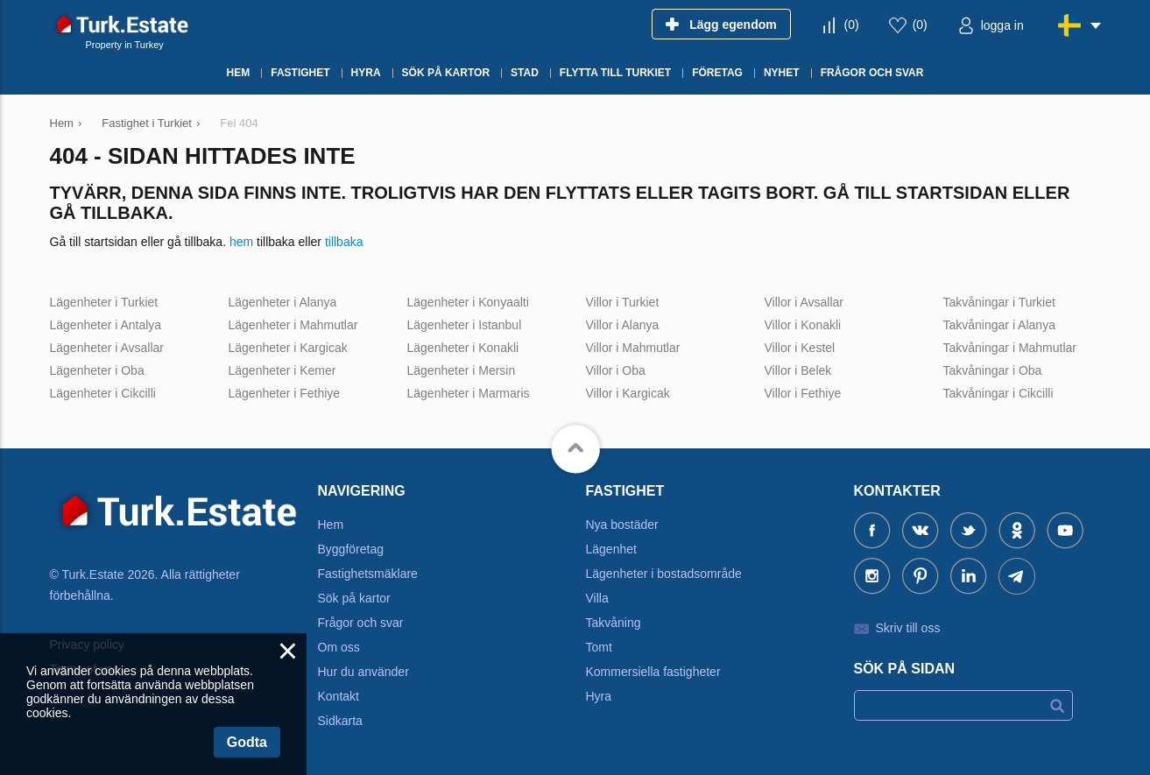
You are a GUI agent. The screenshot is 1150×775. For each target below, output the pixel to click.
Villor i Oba (616, 370)
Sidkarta (340, 721)
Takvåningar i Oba (992, 370)
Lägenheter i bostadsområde (664, 574)
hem (241, 242)
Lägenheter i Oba (97, 370)
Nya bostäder (622, 525)
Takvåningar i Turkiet (999, 302)
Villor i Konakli (803, 325)
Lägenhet (611, 549)
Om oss (339, 647)
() (851, 25)
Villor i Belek (798, 370)
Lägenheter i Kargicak (288, 348)
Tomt (599, 647)
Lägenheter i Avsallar (107, 348)
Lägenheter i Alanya (283, 302)
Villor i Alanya (623, 325)
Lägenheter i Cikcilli (103, 393)
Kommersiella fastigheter (653, 672)
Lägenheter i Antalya (106, 325)
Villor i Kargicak (628, 393)
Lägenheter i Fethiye (285, 393)
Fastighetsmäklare (368, 574)
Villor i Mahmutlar (633, 348)
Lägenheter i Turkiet (104, 302)
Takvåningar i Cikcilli (998, 393)
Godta (247, 742)
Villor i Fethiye (803, 393)
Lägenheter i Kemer (282, 370)
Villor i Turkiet (623, 302)
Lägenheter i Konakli (463, 348)
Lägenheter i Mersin (461, 370)
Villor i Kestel (800, 348)
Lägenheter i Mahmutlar (293, 325)
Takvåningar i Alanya (999, 325)
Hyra (599, 696)
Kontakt (338, 696)
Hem (331, 525)
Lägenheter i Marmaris (468, 393)
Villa (597, 598)
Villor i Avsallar (804, 302)
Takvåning (613, 623)
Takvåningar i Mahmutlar (1010, 348)
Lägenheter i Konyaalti (468, 302)
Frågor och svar (361, 623)
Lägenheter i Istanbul (464, 325)
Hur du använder (363, 672)
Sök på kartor (354, 598)
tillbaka (344, 242)
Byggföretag (351, 549)
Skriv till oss (908, 628)
